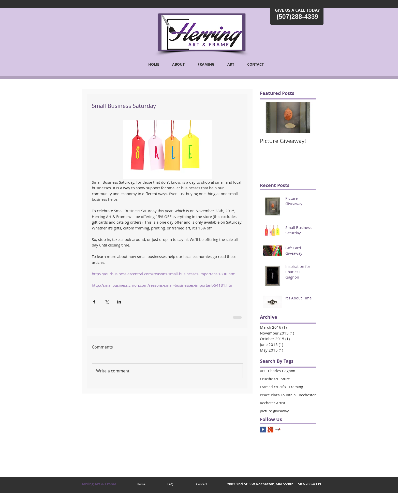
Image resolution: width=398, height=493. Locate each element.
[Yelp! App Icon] (278, 429)
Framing (296, 386)
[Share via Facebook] (94, 301)
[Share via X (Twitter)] (106, 301)
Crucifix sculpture (275, 378)
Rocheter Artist (272, 402)
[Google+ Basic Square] (270, 429)
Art (262, 370)
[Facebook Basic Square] (263, 429)
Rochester (307, 395)
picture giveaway (274, 411)
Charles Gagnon (281, 370)
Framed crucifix (273, 386)
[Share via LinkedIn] (119, 301)
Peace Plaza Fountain (278, 395)
